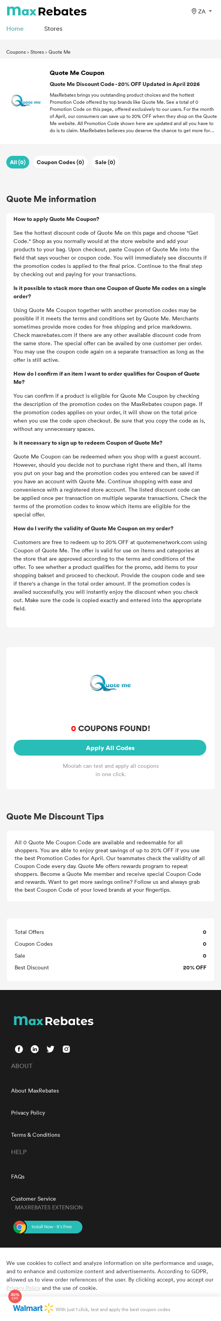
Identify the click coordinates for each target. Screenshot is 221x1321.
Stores (37, 51)
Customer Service (33, 1198)
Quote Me (60, 51)
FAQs (17, 1176)
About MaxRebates (35, 1090)
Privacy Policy (28, 1112)
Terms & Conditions (35, 1134)
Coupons (16, 51)
